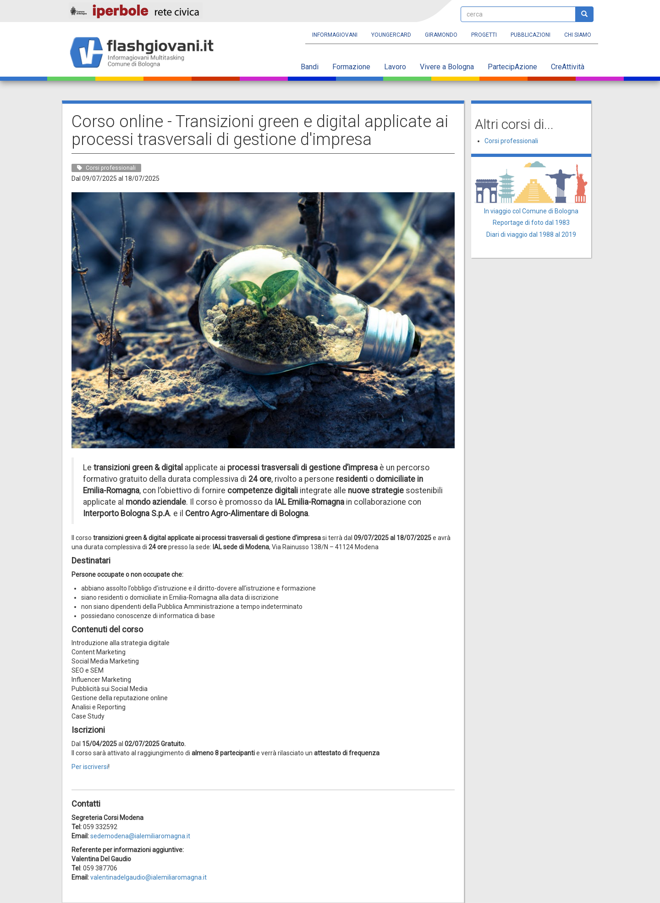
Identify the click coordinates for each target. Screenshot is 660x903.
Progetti (484, 35)
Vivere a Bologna (447, 66)
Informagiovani (335, 35)
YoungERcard (391, 35)
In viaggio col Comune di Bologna (531, 211)
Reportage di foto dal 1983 (531, 222)
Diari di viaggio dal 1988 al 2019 (531, 234)
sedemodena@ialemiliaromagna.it (140, 836)
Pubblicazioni (530, 35)
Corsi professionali (511, 141)
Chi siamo (577, 35)
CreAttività (567, 66)
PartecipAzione (512, 66)
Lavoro (395, 66)
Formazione (351, 66)
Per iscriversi (90, 766)
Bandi (310, 66)
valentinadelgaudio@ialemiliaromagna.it (148, 877)
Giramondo (441, 35)
